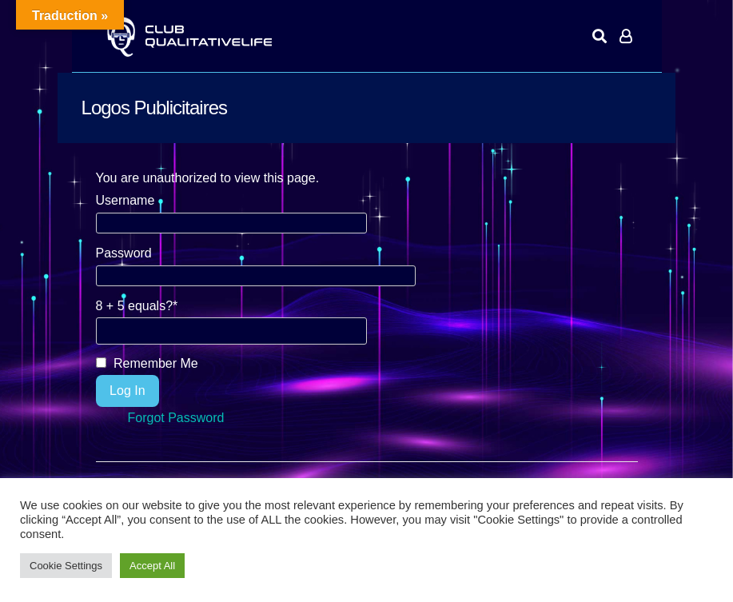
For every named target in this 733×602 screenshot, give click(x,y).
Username (125, 200)
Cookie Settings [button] (66, 566)
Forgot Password (176, 418)
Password (124, 253)
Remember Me (147, 363)
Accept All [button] (152, 566)
